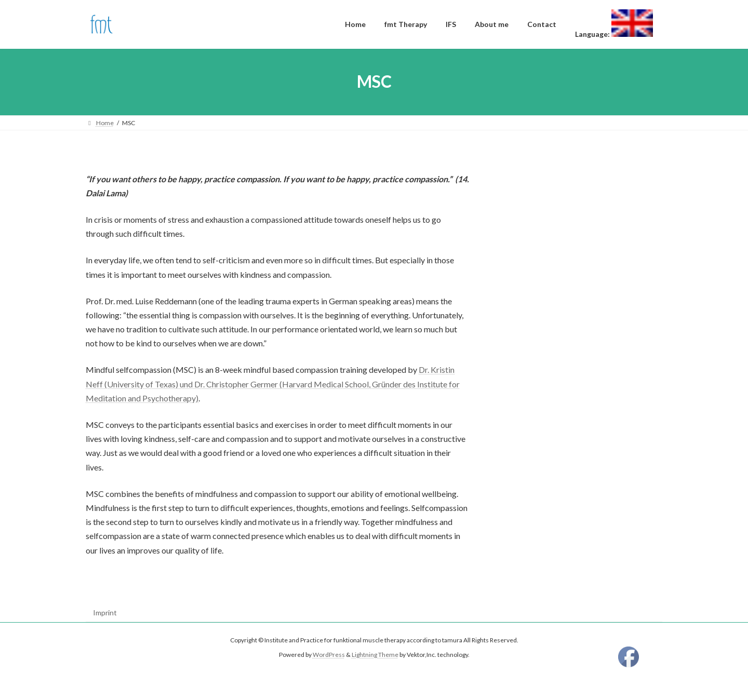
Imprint (105, 612)
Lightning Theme (375, 655)
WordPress (329, 655)
